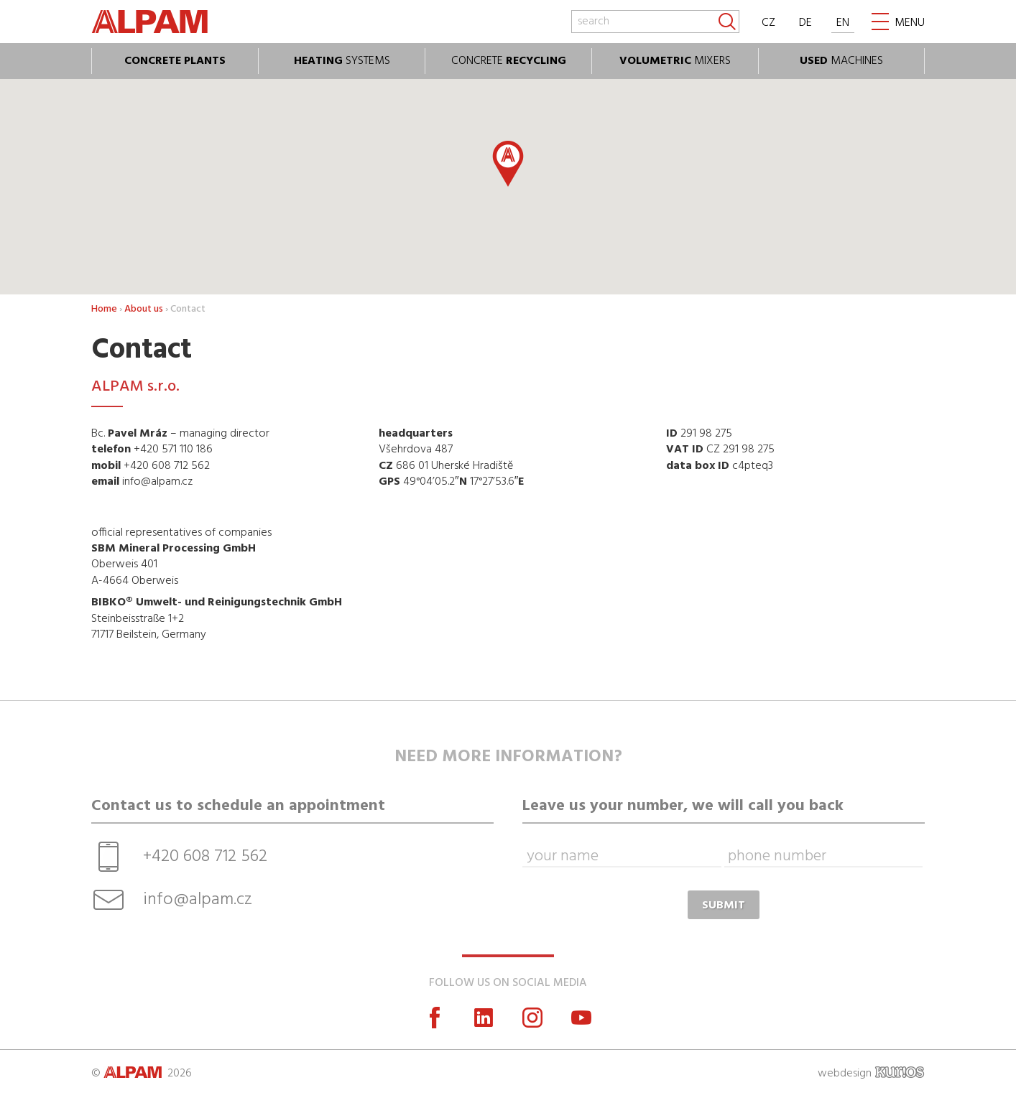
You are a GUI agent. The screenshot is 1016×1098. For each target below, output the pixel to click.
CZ (768, 23)
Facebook (434, 1017)
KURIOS (899, 1072)
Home (104, 309)
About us (143, 309)
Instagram (532, 1017)
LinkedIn (483, 1017)
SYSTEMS (342, 61)
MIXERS (675, 61)
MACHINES (841, 61)
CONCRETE (508, 61)
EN (842, 23)
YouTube (581, 1017)
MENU (910, 23)
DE (805, 23)
